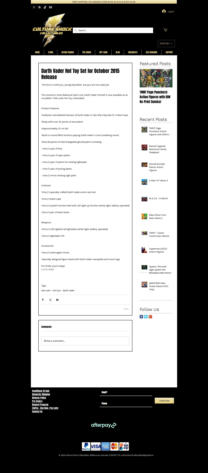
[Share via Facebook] (42, 299)
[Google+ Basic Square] (150, 316)
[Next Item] (167, 78)
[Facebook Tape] (34, 7)
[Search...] (112, 30)
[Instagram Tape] (39, 7)
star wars (46, 290)
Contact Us (37, 411)
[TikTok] (45, 7)
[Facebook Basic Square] (141, 316)
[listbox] (166, 43)
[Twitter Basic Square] (146, 316)
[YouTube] (50, 7)
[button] (167, 29)
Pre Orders (37, 401)
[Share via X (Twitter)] (50, 299)
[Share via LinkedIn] (57, 299)
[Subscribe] (164, 401)
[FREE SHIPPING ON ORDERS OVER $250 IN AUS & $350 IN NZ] (104, 2)
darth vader (69, 290)
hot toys (57, 290)
